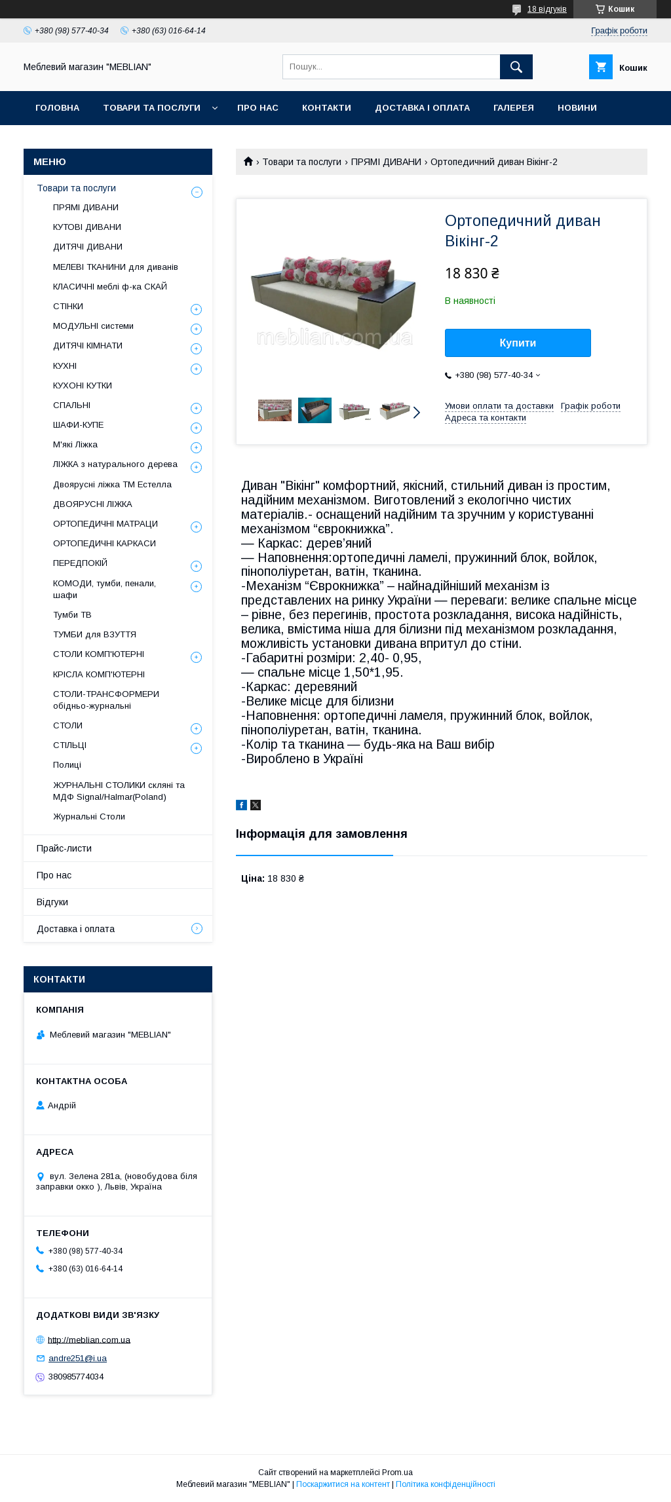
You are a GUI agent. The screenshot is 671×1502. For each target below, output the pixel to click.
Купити (518, 342)
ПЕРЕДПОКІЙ (80, 563)
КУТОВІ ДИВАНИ (87, 227)
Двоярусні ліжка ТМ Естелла (112, 484)
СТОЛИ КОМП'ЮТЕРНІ (98, 654)
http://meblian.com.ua (89, 1339)
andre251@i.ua (77, 1358)
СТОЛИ (68, 725)
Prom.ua (397, 1472)
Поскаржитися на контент (343, 1484)
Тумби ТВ (72, 615)
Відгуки (52, 902)
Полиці (67, 765)
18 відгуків (547, 9)
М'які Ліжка (75, 444)
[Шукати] (516, 66)
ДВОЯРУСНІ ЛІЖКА (92, 504)
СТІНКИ (68, 306)
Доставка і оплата (422, 108)
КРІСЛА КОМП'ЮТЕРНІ (99, 674)
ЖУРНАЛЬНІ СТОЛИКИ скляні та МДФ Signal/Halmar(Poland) (119, 791)
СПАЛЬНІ (71, 405)
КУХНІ (65, 366)
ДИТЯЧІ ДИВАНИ (88, 247)
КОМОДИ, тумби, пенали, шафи (104, 589)
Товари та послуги (152, 108)
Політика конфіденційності (445, 1484)
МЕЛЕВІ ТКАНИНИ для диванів (115, 267)
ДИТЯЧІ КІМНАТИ (88, 345)
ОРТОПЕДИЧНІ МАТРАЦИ (105, 524)
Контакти (326, 108)
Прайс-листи (64, 848)
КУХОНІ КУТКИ (82, 385)
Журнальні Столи (89, 816)
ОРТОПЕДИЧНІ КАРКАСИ (104, 543)
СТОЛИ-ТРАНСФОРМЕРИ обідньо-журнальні (106, 700)
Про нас (257, 108)
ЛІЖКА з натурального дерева (115, 464)
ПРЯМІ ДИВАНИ (386, 162)
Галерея (513, 108)
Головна (57, 108)
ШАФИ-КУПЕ (78, 425)
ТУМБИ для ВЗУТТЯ (94, 634)
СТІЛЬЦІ (69, 745)
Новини (577, 108)
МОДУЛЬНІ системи (93, 326)
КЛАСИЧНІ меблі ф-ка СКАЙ (110, 286)
